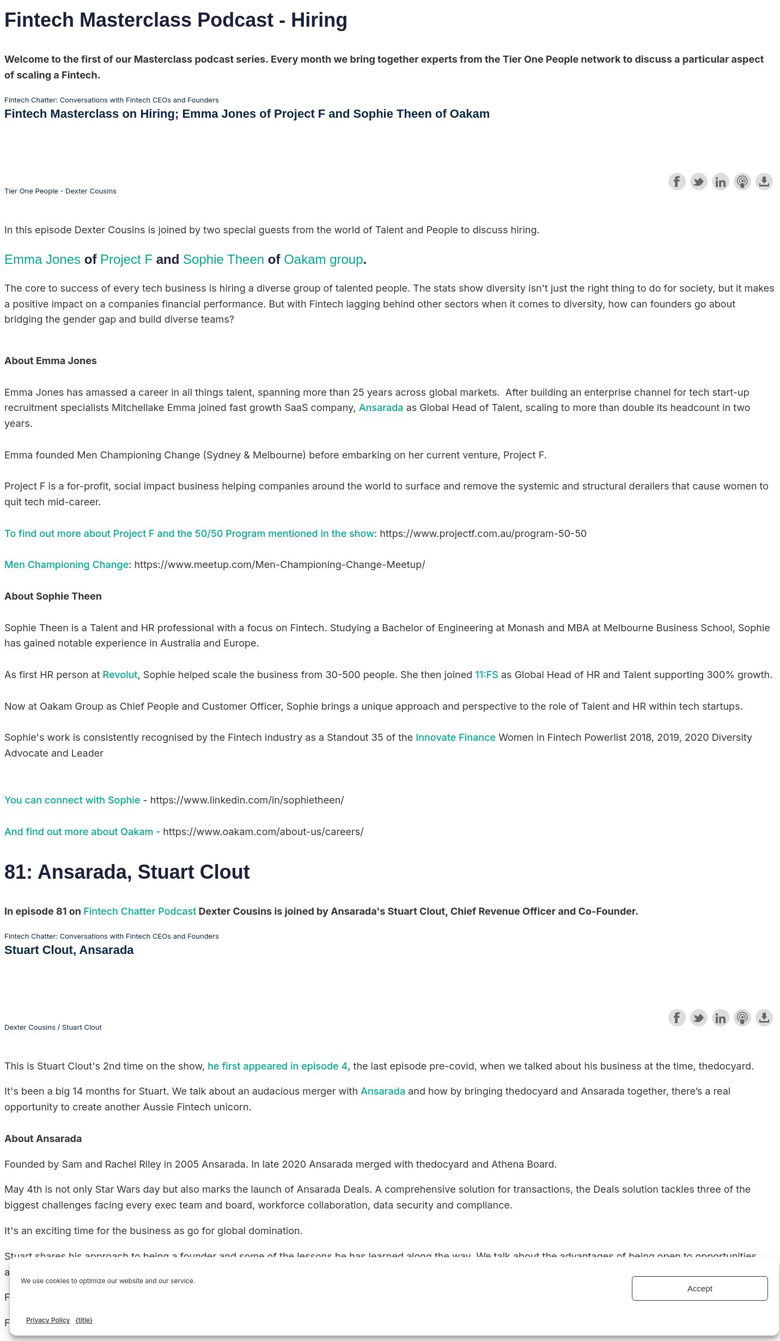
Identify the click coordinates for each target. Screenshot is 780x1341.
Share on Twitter (699, 181)
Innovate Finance (456, 737)
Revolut (120, 674)
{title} (84, 1320)
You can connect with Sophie (72, 800)
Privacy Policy (48, 1320)
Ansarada (381, 407)
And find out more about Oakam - (83, 831)
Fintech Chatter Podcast (139, 911)
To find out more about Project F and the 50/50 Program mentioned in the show (189, 533)
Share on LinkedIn (720, 181)
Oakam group (323, 259)
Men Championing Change (66, 564)
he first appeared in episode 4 (278, 1066)
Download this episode (764, 181)
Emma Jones (42, 259)
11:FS (486, 674)
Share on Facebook (677, 181)
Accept (699, 1288)
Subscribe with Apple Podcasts (742, 181)
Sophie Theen (223, 259)
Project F (126, 259)
